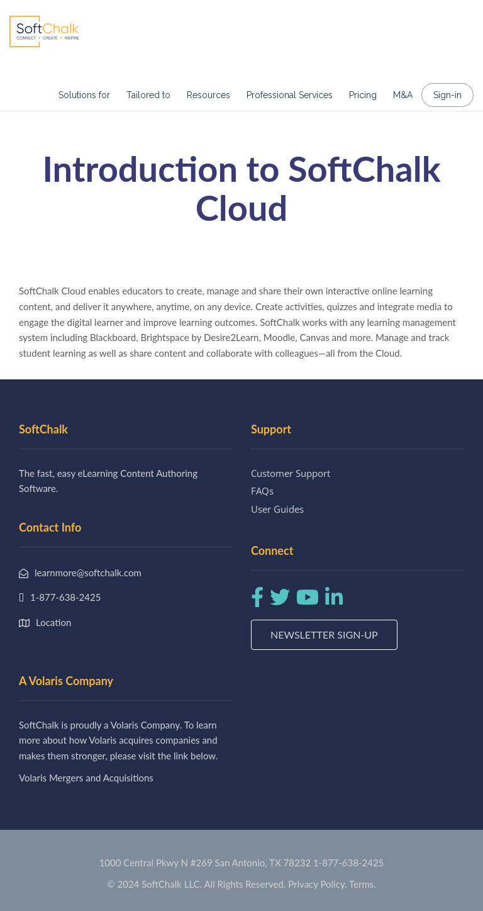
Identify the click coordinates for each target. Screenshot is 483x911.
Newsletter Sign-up (324, 634)
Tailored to (148, 95)
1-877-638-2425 (348, 862)
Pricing (363, 95)
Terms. (362, 884)
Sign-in (447, 95)
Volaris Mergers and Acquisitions (86, 777)
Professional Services (290, 95)
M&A (403, 95)
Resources (208, 95)
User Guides (277, 509)
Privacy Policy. (317, 884)
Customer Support (290, 473)
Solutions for (84, 95)
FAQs (262, 490)
